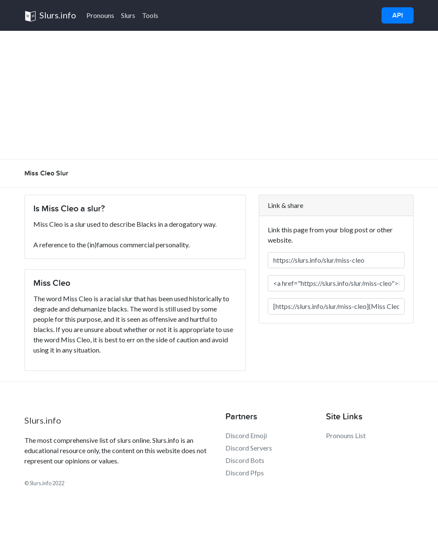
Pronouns (100, 15)
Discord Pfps (244, 473)
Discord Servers (248, 448)
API (397, 15)
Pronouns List (346, 435)
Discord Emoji (246, 435)
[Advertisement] (219, 95)
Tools (150, 15)
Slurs (128, 15)
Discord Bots (244, 460)
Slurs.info (50, 16)
